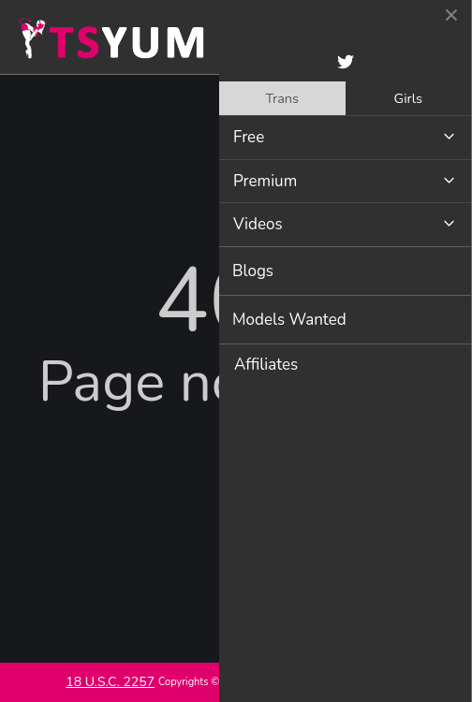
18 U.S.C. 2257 (110, 682)
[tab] (282, 98)
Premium (265, 181)
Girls (408, 98)
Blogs (252, 271)
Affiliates (266, 364)
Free (248, 137)
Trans (282, 98)
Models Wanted (289, 319)
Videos (258, 224)
